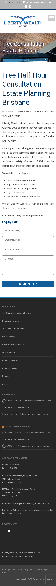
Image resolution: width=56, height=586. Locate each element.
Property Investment (10, 360)
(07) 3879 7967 (14, 464)
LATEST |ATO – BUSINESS (17, 426)
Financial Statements (10, 321)
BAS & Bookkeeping (10, 336)
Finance (5, 376)
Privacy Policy (38, 579)
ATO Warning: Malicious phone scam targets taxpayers (28, 414)
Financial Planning (9, 368)
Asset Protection (8, 352)
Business (27, 313)
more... (5, 384)
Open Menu (51, 18)
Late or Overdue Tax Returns (18, 407)
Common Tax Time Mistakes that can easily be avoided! (29, 401)
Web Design (20, 579)
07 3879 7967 (14, 2)
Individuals (17, 313)
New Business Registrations (13, 344)
